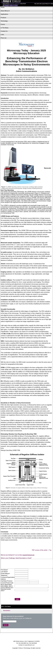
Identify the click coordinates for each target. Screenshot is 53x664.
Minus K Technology (26, 3)
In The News (4, 28)
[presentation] (27, 594)
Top (50, 550)
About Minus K (5, 11)
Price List (3, 38)
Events (3, 24)
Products (3, 17)
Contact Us (4, 31)
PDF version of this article (39, 550)
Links (2, 34)
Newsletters (6, 610)
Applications (4, 14)
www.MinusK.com (30, 645)
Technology (4, 21)
